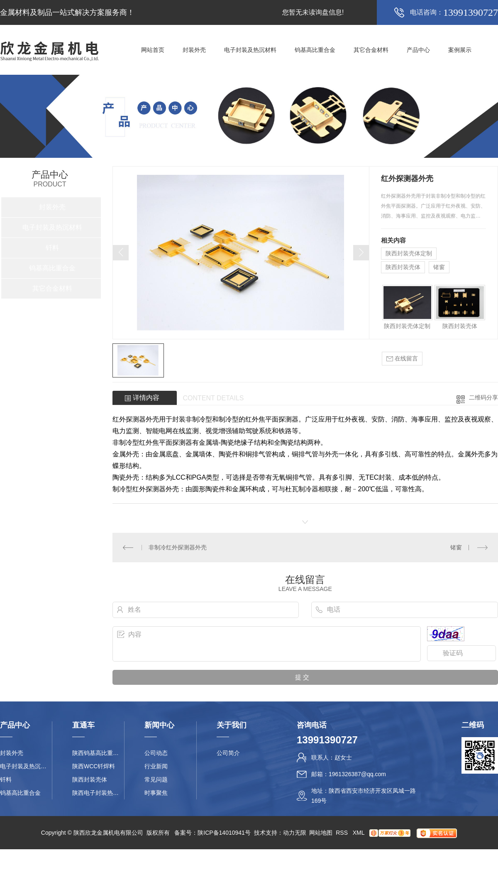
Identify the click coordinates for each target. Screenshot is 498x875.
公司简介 (228, 753)
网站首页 (152, 50)
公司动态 (156, 753)
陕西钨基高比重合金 (98, 753)
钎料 (52, 247)
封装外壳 (194, 50)
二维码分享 (483, 397)
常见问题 (156, 779)
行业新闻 (156, 766)
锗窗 (439, 267)
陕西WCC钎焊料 (93, 766)
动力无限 (294, 832)
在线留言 (402, 358)
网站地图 (320, 832)
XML (359, 832)
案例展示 (459, 50)
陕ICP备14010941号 (224, 832)
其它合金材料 (371, 50)
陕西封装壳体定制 (409, 253)
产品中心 (418, 50)
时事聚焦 (156, 792)
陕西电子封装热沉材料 (98, 792)
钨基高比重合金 (315, 50)
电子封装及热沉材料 (250, 50)
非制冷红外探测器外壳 (178, 547)
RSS (342, 832)
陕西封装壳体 (403, 267)
